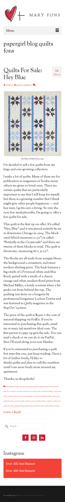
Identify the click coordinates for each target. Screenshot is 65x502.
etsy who (22, 386)
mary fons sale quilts (21, 401)
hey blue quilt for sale (34, 386)
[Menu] (32, 30)
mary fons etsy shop (25, 396)
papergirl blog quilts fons (23, 406)
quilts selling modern (52, 406)
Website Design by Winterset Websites (31, 495)
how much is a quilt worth (17, 391)
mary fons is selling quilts (42, 396)
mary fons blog (47, 391)
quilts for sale (38, 406)
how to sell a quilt (34, 391)
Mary (10, 85)
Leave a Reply (12, 412)
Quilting (27, 85)
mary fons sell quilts (37, 401)
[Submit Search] (6, 426)
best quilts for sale (11, 386)
